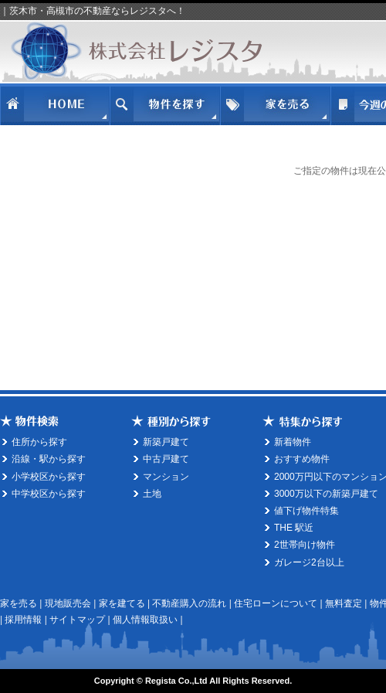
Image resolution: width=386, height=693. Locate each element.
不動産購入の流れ (189, 603)
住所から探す (39, 442)
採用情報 (23, 619)
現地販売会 (68, 603)
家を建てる (122, 603)
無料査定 (343, 603)
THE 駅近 (293, 527)
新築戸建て (166, 442)
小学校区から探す (49, 476)
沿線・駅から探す (49, 459)
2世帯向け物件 (304, 544)
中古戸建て (166, 459)
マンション (166, 476)
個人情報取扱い (145, 619)
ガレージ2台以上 (309, 562)
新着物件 (292, 442)
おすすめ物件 (302, 459)
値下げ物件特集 (306, 510)
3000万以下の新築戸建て (326, 493)
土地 (152, 493)
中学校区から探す (49, 493)
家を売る (18, 603)
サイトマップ (77, 619)
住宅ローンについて (275, 603)
